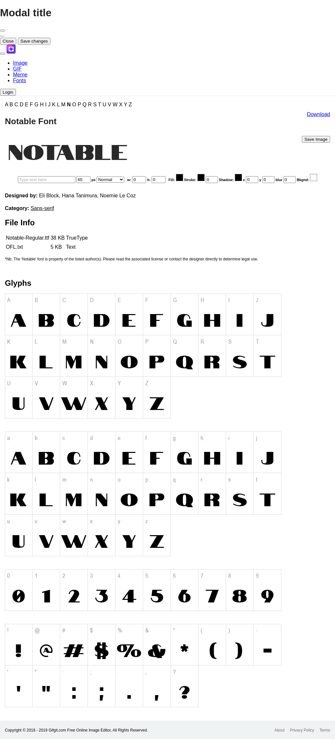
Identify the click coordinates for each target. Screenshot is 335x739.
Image (20, 63)
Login (8, 92)
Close (8, 41)
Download (318, 114)
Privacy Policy (302, 730)
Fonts (19, 80)
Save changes (34, 41)
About (279, 730)
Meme (20, 74)
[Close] (2, 31)
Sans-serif (42, 208)
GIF (17, 69)
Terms (324, 730)
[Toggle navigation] (2, 54)
